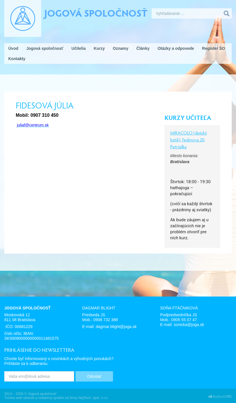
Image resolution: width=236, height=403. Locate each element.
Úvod (13, 48)
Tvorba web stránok (19, 398)
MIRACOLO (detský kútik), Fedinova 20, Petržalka (188, 139)
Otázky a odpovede (176, 48)
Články (143, 48)
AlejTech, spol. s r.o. (93, 398)
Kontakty (16, 58)
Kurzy (99, 48)
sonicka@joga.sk (189, 324)
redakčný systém (51, 398)
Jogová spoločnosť (96, 12)
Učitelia (79, 48)
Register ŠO (213, 48)
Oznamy (120, 48)
